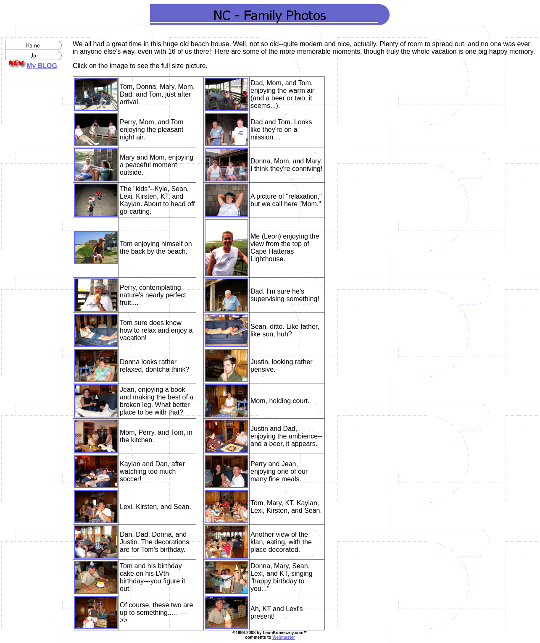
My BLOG (41, 65)
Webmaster (283, 637)
